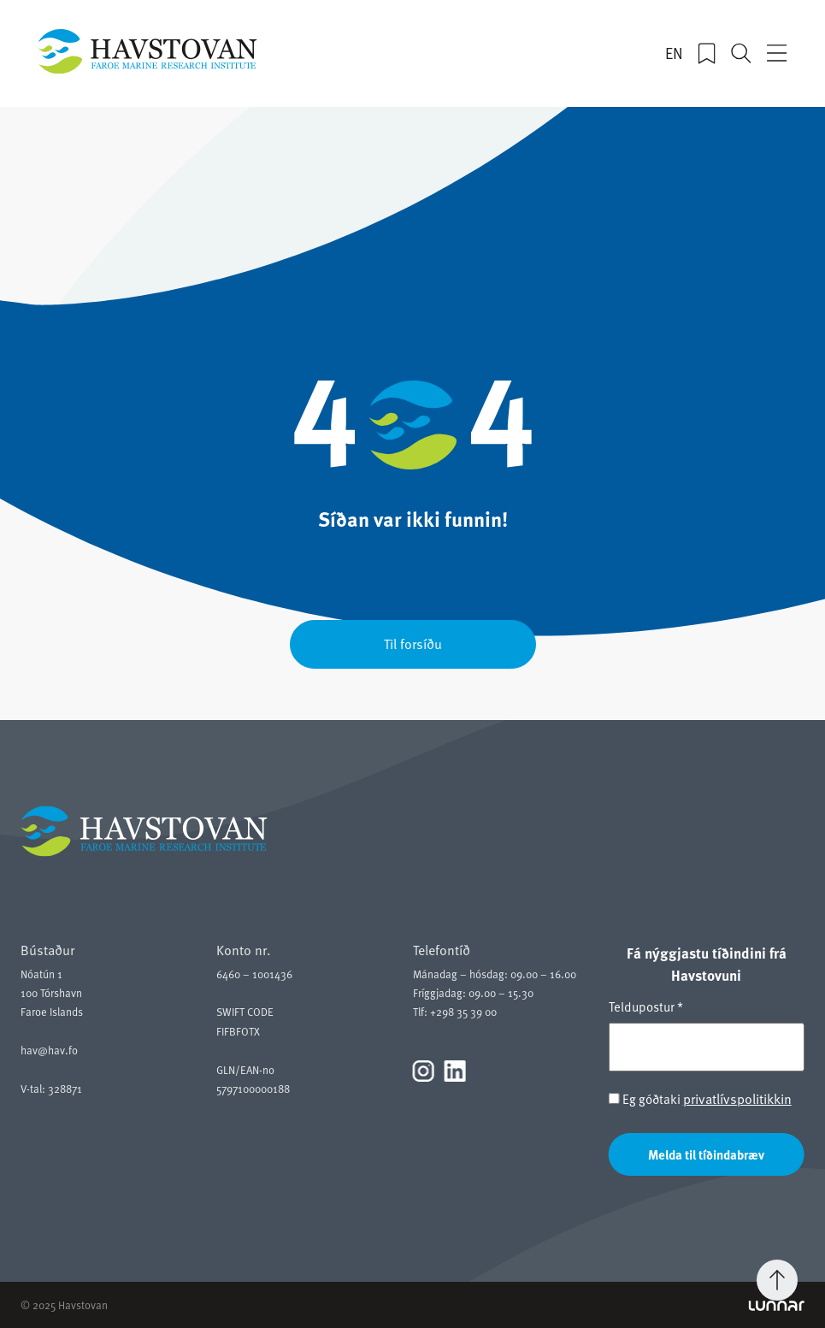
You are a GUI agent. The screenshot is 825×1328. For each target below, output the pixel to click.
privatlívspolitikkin (737, 1098)
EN (674, 53)
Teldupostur (646, 1006)
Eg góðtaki (700, 1098)
